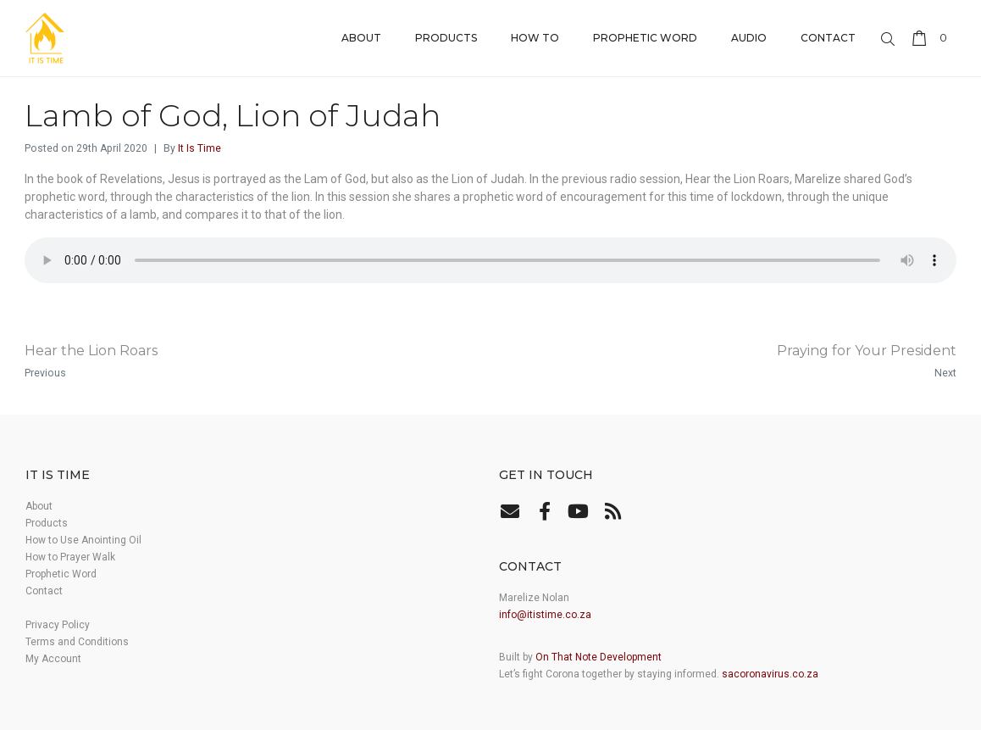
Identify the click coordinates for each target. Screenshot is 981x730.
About (361, 37)
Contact (828, 37)
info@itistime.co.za (545, 615)
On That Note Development (598, 657)
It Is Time (199, 148)
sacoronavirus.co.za (770, 674)
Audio (749, 37)
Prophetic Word (645, 37)
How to (535, 37)
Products (446, 37)
